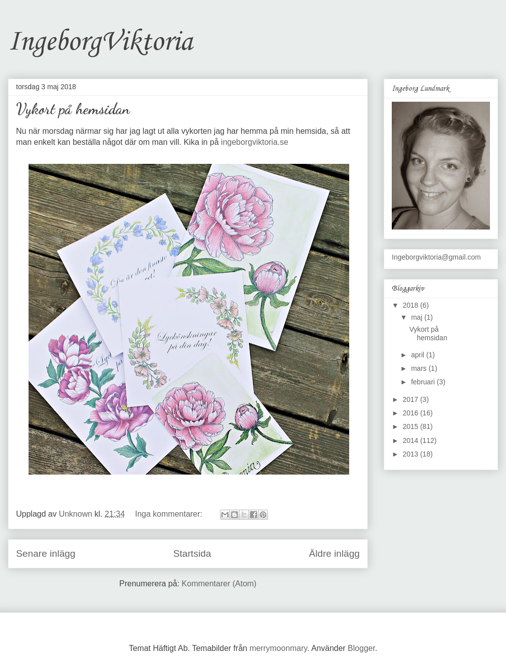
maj (417, 317)
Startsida (192, 553)
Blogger (361, 648)
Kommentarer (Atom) (219, 583)
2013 (411, 454)
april (418, 355)
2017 (411, 399)
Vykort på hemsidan (73, 109)
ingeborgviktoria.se (254, 142)
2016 (411, 413)
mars (419, 368)
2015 (411, 426)
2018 (411, 305)
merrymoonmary (278, 648)
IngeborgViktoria (100, 42)
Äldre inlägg (334, 553)
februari (423, 382)
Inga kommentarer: (170, 514)
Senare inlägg (45, 553)
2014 (411, 440)
